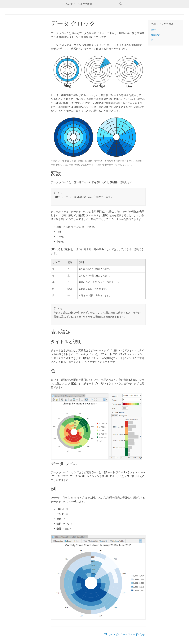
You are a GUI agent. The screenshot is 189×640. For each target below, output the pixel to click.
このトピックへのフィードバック (127, 634)
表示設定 (155, 35)
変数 (153, 30)
